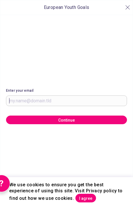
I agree (85, 198)
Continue (66, 120)
